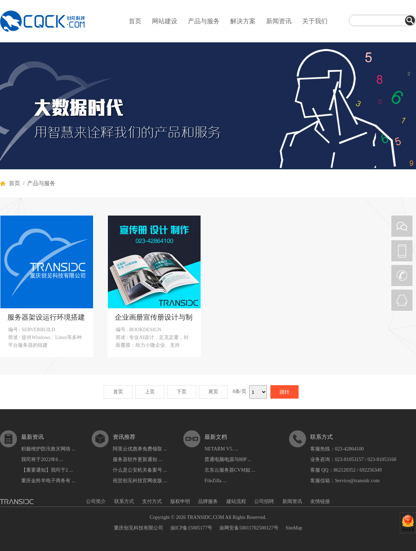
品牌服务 (208, 501)
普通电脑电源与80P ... (227, 459)
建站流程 (236, 501)
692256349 (371, 470)
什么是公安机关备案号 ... (140, 470)
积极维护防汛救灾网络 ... (48, 449)
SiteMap (294, 528)
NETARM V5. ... (221, 449)
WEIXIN (401, 226)
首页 (135, 21)
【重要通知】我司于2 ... (47, 470)
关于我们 (315, 21)
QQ (401, 300)
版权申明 (180, 501)
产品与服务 (204, 21)
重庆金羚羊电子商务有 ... (48, 480)
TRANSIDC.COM (205, 517)
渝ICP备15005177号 (191, 528)
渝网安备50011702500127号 (248, 528)
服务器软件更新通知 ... (137, 459)
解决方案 (243, 21)
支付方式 (152, 501)
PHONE (401, 250)
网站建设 (164, 21)
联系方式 (124, 501)
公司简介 (96, 501)
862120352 (345, 470)
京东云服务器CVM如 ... (229, 470)
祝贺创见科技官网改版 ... (140, 480)
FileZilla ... (215, 480)
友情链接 (320, 501)
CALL (401, 275)
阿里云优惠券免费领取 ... (140, 449)
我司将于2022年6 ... (42, 459)
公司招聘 (264, 501)
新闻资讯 (279, 21)
